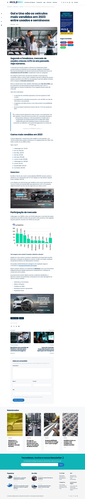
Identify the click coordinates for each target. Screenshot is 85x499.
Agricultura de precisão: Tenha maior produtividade (73, 476)
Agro (44, 2)
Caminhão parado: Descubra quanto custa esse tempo (44, 485)
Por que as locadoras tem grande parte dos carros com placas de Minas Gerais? (33, 443)
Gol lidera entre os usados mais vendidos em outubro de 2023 (69, 443)
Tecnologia (15, 475)
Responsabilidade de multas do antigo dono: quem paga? (51, 442)
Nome (14, 381)
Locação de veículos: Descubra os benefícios (45, 477)
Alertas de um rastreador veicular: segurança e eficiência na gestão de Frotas (21, 486)
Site (13, 389)
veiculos (22, 318)
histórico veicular (14, 318)
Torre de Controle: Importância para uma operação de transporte (45, 349)
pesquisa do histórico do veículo (28, 265)
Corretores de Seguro (14, 344)
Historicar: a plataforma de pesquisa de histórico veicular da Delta (14, 443)
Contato (76, 2)
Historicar (49, 2)
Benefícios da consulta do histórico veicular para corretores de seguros (19, 349)
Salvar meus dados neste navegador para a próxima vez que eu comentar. (28, 397)
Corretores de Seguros (29, 2)
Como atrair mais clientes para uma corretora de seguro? (73, 487)
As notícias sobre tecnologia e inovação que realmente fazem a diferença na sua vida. (42, 460)
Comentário (16, 365)
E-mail (35, 381)
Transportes (39, 2)
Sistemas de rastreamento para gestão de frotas (62, 476)
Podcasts (55, 2)
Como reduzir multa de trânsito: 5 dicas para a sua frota (63, 485)
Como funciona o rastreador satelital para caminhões (20, 477)
